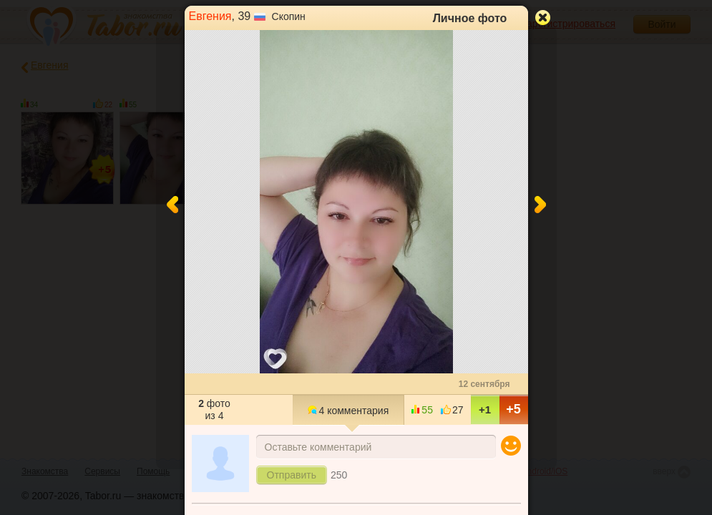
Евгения (210, 16)
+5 (513, 409)
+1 (485, 409)
